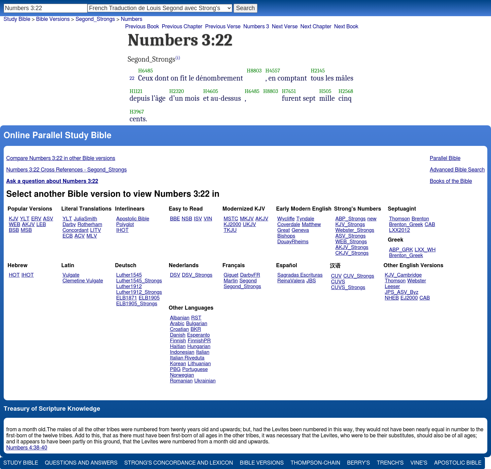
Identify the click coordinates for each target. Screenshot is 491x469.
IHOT (122, 230)
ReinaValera (291, 280)
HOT (14, 275)
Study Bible (17, 19)
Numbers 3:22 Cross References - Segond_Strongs (66, 170)
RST (196, 317)
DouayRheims (293, 241)
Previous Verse (222, 26)
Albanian (179, 317)
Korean (178, 363)
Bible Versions (53, 19)
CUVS (338, 281)
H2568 (346, 91)
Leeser (392, 286)
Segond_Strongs (95, 19)
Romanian (181, 380)
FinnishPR (199, 340)
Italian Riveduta (187, 358)
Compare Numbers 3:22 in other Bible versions (60, 158)
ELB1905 (149, 298)
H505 (325, 91)
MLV (91, 236)
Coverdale (288, 224)
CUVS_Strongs (348, 287)
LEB (41, 224)
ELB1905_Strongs (136, 303)
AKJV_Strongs (351, 247)
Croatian (179, 329)
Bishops (286, 236)
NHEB (392, 298)
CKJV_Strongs (352, 253)
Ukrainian (204, 380)
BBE (175, 218)
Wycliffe (285, 218)
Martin (231, 280)
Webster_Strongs (354, 230)
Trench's (390, 463)
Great (283, 230)
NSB (187, 218)
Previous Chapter (182, 26)
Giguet (231, 275)
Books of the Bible (451, 181)
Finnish (178, 340)
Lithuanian (199, 363)
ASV (48, 218)
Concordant (76, 230)
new (372, 218)
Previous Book (142, 26)
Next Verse (285, 26)
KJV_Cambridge (403, 275)
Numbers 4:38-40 (26, 447)
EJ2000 (409, 298)
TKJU (230, 230)
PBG (175, 369)
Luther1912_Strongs (139, 292)
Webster (416, 280)
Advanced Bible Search (457, 170)
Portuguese (195, 369)
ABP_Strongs (350, 218)
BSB (14, 230)
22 (132, 78)
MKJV (247, 218)
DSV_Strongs (197, 275)
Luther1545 (129, 275)
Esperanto (198, 335)
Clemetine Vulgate (83, 280)
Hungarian (199, 346)
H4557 (272, 70)
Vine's (419, 463)
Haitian (178, 346)
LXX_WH (425, 249)
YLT (24, 218)
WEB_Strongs (351, 241)
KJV (13, 218)
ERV (36, 218)
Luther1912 (129, 286)
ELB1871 (126, 298)
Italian (202, 352)
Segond (247, 280)
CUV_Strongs (358, 276)
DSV (175, 275)
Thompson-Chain (315, 463)
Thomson (399, 218)
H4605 (210, 91)
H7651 (289, 91)
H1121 (136, 91)
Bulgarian (196, 323)
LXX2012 (399, 230)
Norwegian (182, 375)
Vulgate (71, 275)
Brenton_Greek (406, 224)
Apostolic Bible (458, 463)
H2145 (318, 70)
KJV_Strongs (350, 224)
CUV (336, 276)
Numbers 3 (256, 26)
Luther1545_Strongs (139, 280)
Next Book (346, 26)
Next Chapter (316, 26)
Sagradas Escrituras (299, 275)
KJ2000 (232, 224)
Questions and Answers (81, 463)
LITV (95, 230)
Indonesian (182, 352)
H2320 (176, 91)
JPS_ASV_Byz (401, 292)
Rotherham (89, 224)
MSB (26, 230)
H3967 (137, 111)
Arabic (177, 323)
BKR (195, 329)
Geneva (300, 230)
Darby (69, 224)
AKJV (28, 224)
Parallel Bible (445, 158)
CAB (430, 224)
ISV (198, 218)
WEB (14, 224)
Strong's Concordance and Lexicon (178, 463)
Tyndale (305, 218)
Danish (177, 335)
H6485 (145, 70)
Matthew (311, 224)
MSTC (231, 218)
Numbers (131, 19)
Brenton (420, 218)
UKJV (249, 224)
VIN (208, 218)
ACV (79, 236)
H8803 (254, 70)
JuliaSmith (85, 218)
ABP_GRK (401, 249)
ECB (68, 236)
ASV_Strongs (350, 236)
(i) (177, 58)
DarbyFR (250, 275)
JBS (311, 280)
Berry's (358, 463)
